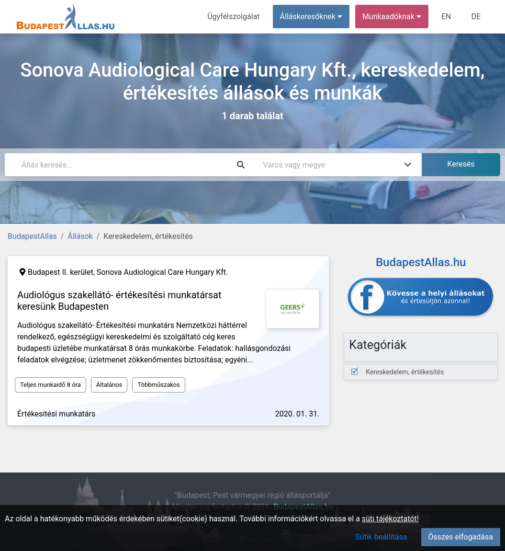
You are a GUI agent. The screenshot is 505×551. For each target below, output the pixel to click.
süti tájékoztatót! (390, 518)
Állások (79, 236)
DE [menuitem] (476, 16)
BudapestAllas (32, 236)
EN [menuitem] (446, 16)
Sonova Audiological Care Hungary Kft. (162, 272)
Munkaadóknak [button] (391, 16)
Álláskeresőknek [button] (311, 16)
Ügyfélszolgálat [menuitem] (233, 16)
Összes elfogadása (460, 536)
